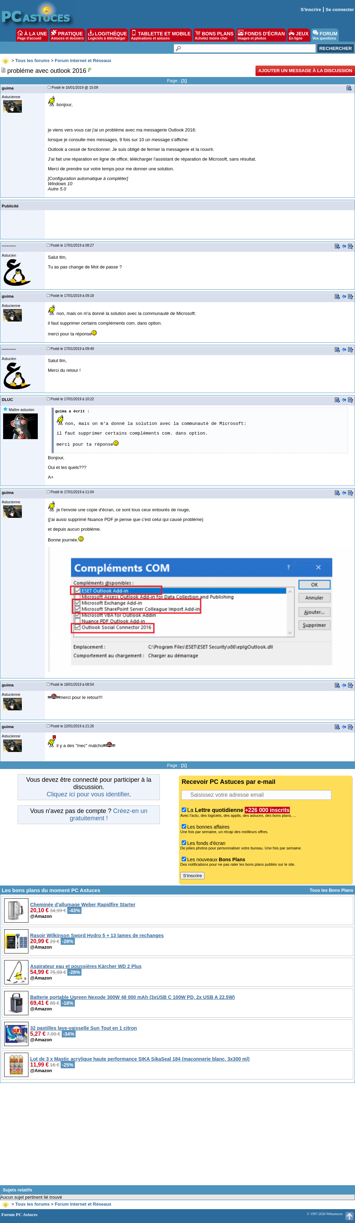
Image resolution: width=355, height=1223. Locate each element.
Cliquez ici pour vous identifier (87, 794)
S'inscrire (311, 9)
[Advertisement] (177, 1136)
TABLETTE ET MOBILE (161, 35)
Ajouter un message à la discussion (305, 70)
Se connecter (340, 9)
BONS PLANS (214, 35)
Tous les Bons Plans (331, 890)
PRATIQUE (67, 35)
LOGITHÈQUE (107, 35)
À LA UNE (32, 35)
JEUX (298, 35)
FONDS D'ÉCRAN (261, 35)
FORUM (325, 35)
